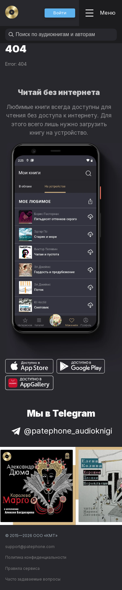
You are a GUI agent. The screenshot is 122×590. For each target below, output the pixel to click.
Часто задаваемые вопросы (33, 579)
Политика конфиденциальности (35, 557)
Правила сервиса (22, 568)
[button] (60, 13)
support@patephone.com (30, 546)
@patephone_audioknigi (61, 431)
